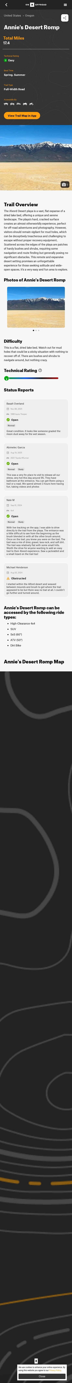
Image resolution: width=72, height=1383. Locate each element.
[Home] (36, 4)
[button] (8, 4)
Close (42, 1376)
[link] (40, 369)
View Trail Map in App (22, 115)
